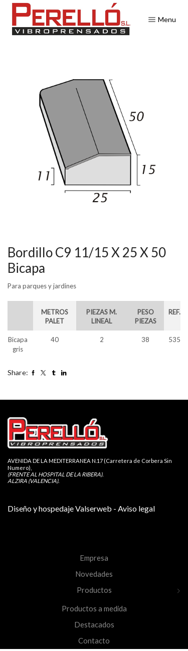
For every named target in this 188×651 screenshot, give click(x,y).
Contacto (94, 640)
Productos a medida (94, 608)
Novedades (94, 573)
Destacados (94, 624)
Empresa (94, 557)
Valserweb (93, 508)
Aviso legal (136, 508)
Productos (94, 589)
